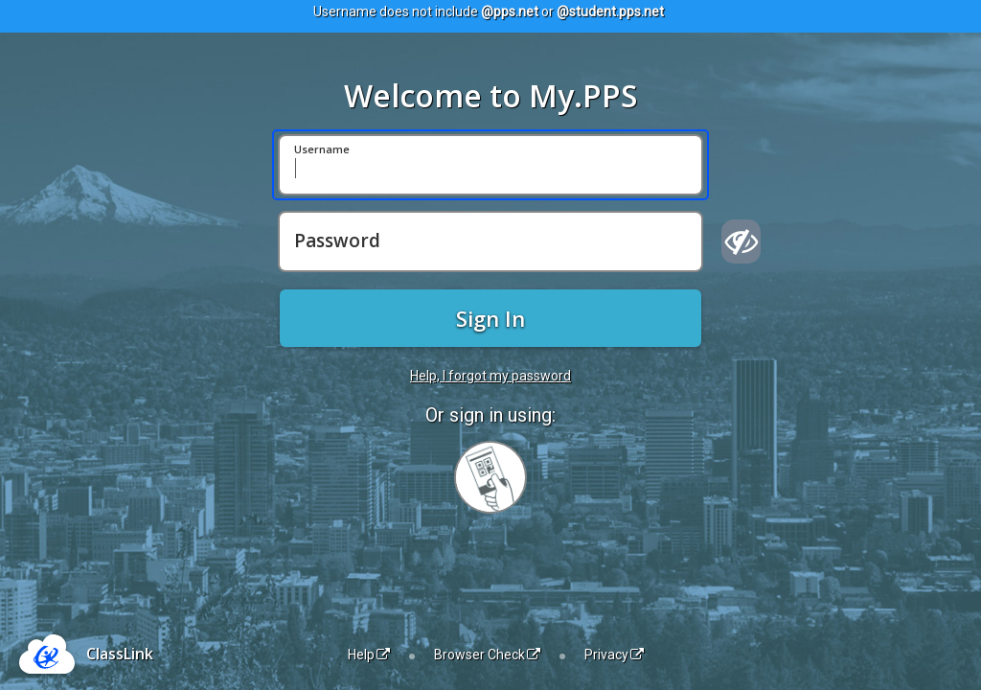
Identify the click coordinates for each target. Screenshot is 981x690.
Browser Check (487, 654)
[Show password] (741, 241)
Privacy (614, 654)
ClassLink (119, 653)
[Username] (490, 165)
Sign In (490, 318)
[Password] (490, 241)
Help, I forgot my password (490, 375)
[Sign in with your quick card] (490, 477)
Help (369, 654)
